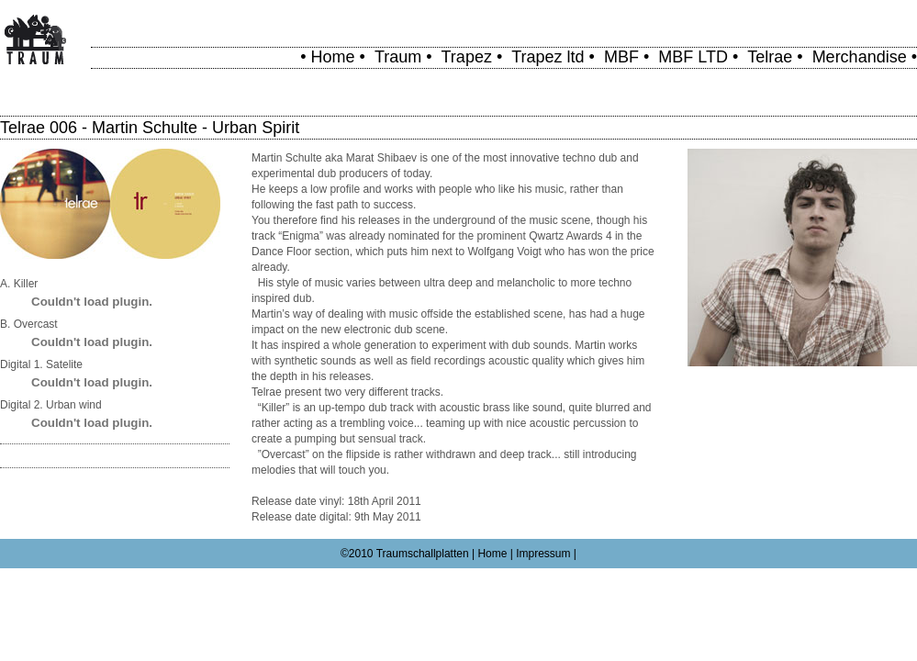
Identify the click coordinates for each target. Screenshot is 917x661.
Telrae (769, 57)
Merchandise (859, 57)
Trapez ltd (547, 57)
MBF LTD (693, 57)
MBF (621, 57)
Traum (398, 57)
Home (333, 57)
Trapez (467, 57)
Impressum (543, 553)
